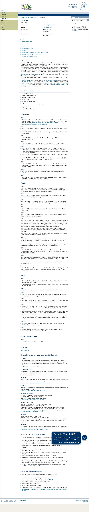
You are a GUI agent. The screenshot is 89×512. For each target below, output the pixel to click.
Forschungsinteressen (27, 41)
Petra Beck (5, 18)
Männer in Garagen (26, 80)
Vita (22, 39)
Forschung (3, 14)
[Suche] (88, 20)
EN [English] (75, 17)
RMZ (2, 10)
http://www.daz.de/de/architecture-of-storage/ (32, 411)
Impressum (85, 501)
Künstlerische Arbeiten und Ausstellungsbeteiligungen (35, 52)
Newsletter (74, 30)
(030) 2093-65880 (47, 27)
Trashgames (45, 83)
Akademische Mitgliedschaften (29, 56)
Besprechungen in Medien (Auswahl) (31, 54)
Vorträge (24, 45)
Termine (3, 12)
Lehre (23, 46)
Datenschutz (78, 500)
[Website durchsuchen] (80, 20)
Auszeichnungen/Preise (27, 48)
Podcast (3, 23)
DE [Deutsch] (73, 17)
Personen (3, 16)
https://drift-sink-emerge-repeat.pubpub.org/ (31, 366)
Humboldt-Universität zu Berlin (27, 17)
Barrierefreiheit (85, 500)
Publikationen (4, 20)
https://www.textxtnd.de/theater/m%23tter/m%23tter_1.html (35, 383)
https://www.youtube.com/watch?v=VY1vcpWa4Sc (33, 390)
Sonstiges (24, 50)
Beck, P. (64, 119)
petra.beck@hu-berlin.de (49, 25)
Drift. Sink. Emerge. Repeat (57, 84)
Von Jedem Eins (50, 81)
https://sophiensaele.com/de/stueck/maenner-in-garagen (34, 429)
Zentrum (3, 25)
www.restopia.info (25, 350)
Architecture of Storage (52, 80)
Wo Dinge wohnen (26, 81)
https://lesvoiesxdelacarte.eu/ (28, 375)
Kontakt (3, 29)
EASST (51, 479)
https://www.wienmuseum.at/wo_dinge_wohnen (32, 399)
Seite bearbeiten (23, 500)
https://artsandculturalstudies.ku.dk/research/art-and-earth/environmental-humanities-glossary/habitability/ (40, 123)
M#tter (22, 83)
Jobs (2, 27)
